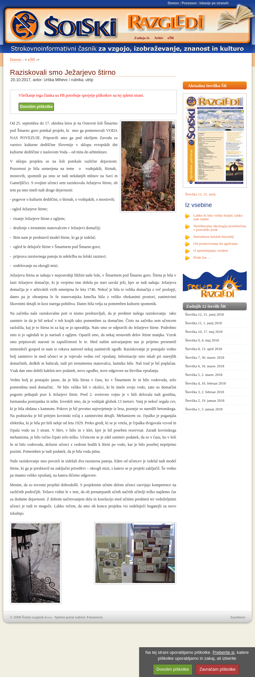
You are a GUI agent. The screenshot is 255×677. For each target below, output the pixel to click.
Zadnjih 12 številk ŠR (206, 306)
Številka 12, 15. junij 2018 (204, 314)
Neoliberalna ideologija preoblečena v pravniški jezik (219, 228)
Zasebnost (237, 617)
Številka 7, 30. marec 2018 (204, 357)
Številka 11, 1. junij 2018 (203, 323)
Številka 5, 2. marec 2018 (203, 375)
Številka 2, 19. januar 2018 (205, 400)
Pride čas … (202, 257)
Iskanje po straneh (214, 3)
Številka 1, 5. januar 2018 (204, 409)
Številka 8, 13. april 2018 (203, 349)
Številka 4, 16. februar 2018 (205, 383)
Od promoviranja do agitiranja (215, 243)
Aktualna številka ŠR (207, 85)
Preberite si (223, 652)
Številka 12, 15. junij (200, 194)
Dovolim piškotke (36, 106)
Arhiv (159, 38)
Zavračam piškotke (217, 669)
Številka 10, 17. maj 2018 (204, 332)
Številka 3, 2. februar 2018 (204, 392)
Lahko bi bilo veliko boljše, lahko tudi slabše (217, 217)
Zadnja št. (142, 38)
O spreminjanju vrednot (210, 250)
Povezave (189, 3)
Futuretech (94, 617)
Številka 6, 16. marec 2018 (204, 366)
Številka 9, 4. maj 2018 (202, 340)
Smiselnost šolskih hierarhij (213, 236)
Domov (173, 3)
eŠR (31, 60)
